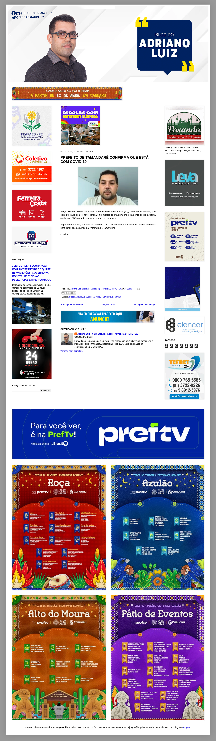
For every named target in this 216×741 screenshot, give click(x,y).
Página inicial (108, 304)
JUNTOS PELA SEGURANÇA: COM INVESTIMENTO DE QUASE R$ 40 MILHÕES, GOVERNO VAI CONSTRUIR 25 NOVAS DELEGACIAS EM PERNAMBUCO (31, 272)
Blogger (186, 727)
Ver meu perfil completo (71, 351)
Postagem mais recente (72, 304)
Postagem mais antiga (144, 304)
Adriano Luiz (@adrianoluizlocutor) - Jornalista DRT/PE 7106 (107, 334)
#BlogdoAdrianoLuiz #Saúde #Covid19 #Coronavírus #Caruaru (94, 297)
